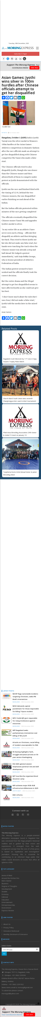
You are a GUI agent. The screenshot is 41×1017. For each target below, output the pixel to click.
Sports (4, 132)
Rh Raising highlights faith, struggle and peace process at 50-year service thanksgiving (26, 754)
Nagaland (16, 702)
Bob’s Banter (6, 881)
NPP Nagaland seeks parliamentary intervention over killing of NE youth (25, 733)
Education (5, 900)
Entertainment (7, 902)
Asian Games (6, 312)
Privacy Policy (8, 927)
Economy (5, 894)
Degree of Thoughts (9, 886)
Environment (6, 908)
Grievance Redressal (11, 931)
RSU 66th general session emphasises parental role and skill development (26, 766)
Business (5, 883)
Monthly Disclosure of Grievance (15, 934)
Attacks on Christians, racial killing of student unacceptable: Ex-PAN (26, 743)
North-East (17, 791)
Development (7, 889)
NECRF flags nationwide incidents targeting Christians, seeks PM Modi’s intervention (25, 696)
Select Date (6, 946)
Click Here (34, 68)
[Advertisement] (20, 20)
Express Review (8, 910)
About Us (6, 924)
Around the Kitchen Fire (10, 878)
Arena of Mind (7, 875)
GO (4, 954)
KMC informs (18, 795)
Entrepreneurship (8, 905)
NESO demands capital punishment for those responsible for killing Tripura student (26, 708)
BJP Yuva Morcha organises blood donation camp (25, 777)
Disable (4, 891)
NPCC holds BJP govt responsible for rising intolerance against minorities (25, 721)
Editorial (5, 897)
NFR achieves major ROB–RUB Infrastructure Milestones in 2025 (25, 786)
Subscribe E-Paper (20, 54)
